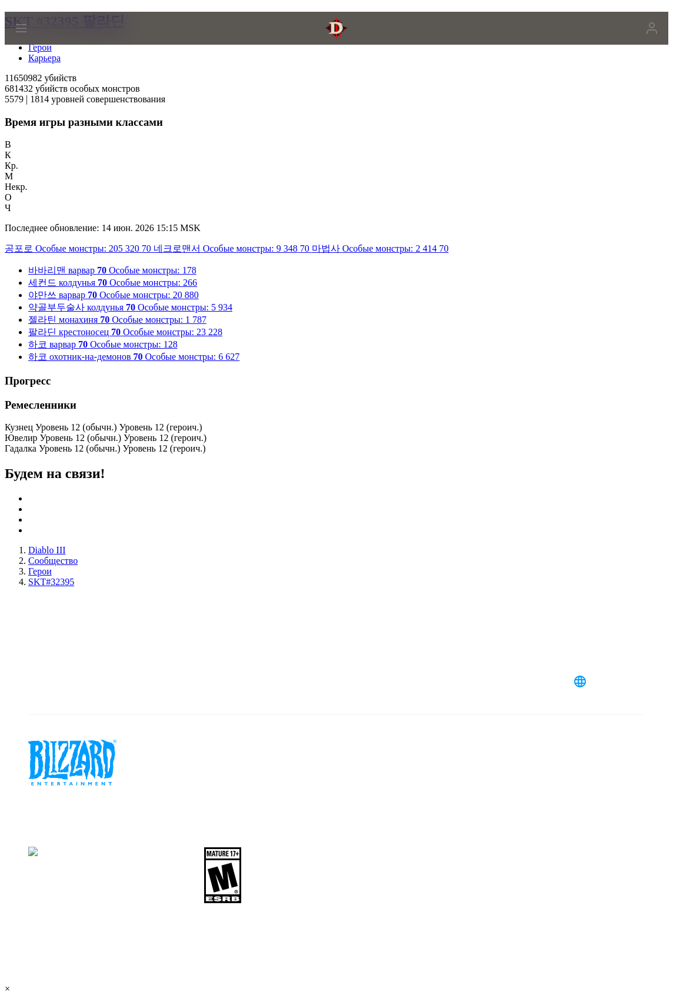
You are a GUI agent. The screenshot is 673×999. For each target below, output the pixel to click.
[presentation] (49, 42)
